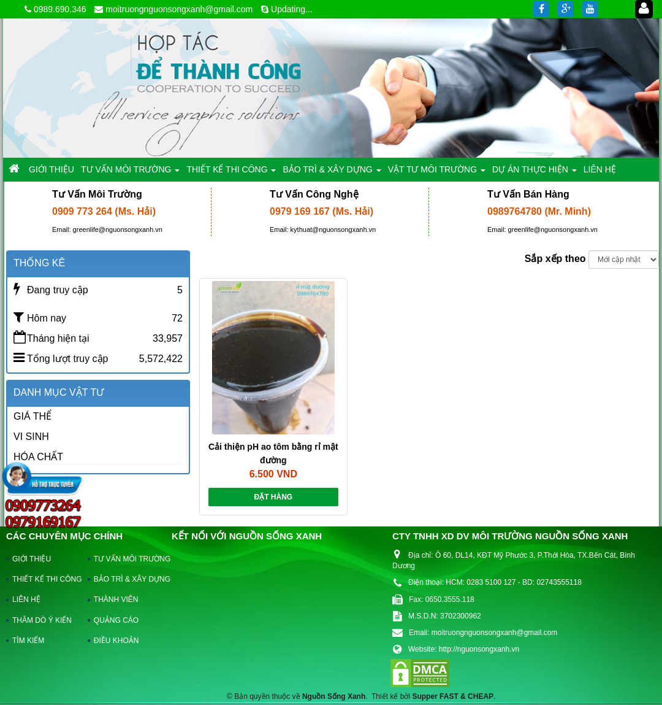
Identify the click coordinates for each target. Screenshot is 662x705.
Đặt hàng (273, 497)
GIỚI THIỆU (31, 559)
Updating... (292, 9)
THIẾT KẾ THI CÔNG (44, 579)
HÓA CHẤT (38, 457)
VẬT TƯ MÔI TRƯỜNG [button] (436, 172)
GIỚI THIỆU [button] (51, 169)
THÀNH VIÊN (116, 599)
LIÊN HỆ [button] (600, 169)
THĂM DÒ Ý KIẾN (42, 620)
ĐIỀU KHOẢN (116, 640)
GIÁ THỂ (32, 416)
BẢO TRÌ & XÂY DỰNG (126, 579)
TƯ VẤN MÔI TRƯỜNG (126, 559)
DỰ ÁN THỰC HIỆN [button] (534, 172)
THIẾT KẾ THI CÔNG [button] (231, 172)
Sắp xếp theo (555, 258)
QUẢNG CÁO (116, 620)
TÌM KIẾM (28, 640)
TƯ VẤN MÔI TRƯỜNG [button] (130, 172)
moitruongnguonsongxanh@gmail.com (179, 9)
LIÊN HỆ (26, 599)
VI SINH (31, 436)
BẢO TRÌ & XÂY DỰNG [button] (332, 172)
